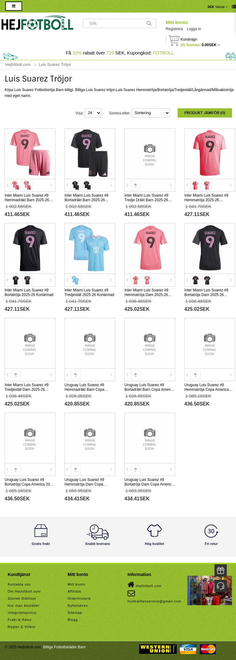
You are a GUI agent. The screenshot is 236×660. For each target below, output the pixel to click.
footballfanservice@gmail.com (154, 596)
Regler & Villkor (22, 627)
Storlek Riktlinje (22, 598)
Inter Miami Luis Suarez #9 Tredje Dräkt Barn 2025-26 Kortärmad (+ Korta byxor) (146, 200)
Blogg (73, 620)
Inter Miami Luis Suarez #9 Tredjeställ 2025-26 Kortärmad (89, 292)
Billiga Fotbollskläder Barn (64, 647)
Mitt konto (177, 22)
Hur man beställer (24, 605)
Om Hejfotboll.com (24, 591)
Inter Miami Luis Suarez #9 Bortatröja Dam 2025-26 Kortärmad (206, 295)
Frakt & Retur (20, 620)
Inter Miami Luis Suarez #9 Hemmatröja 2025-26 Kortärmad (206, 200)
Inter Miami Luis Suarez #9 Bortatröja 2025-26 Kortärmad (29, 292)
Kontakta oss (19, 584)
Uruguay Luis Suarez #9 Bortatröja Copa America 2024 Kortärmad (29, 484)
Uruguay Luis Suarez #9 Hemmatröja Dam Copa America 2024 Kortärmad (85, 484)
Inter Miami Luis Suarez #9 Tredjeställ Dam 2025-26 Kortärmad (27, 389)
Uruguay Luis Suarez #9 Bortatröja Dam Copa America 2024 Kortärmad (148, 484)
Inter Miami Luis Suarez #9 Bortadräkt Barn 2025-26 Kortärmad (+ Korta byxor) (86, 200)
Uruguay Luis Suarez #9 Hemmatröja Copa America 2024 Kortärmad (206, 389)
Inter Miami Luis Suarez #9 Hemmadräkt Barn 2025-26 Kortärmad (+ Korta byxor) (27, 200)
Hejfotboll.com (145, 584)
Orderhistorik (79, 598)
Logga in (194, 29)
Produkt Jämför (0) (204, 112)
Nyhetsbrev (78, 605)
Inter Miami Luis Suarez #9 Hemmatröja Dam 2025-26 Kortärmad (146, 295)
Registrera (174, 29)
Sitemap (75, 612)
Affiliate (74, 591)
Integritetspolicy (22, 612)
